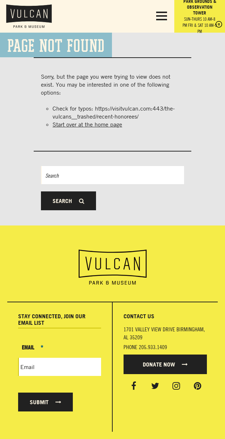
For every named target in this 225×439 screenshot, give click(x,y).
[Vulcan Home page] (112, 267)
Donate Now (165, 364)
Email (32, 347)
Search (68, 200)
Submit (45, 402)
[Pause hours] (219, 25)
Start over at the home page (87, 124)
